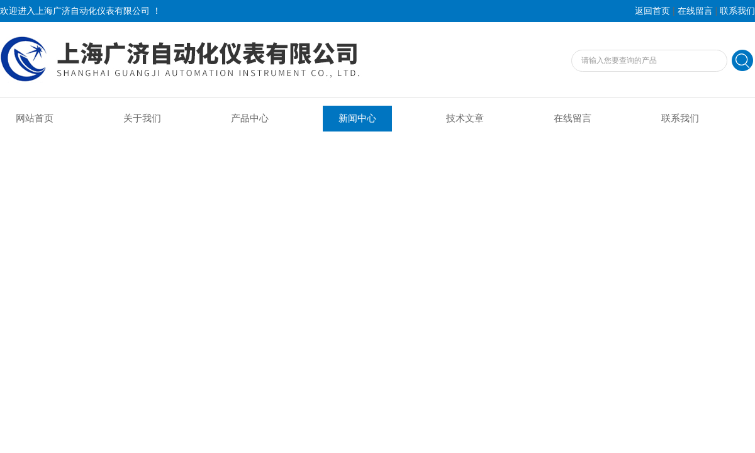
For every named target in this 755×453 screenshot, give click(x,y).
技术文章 (465, 118)
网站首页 (34, 118)
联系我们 (737, 11)
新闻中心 (357, 118)
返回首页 (652, 11)
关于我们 (142, 118)
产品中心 (250, 118)
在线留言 (695, 11)
